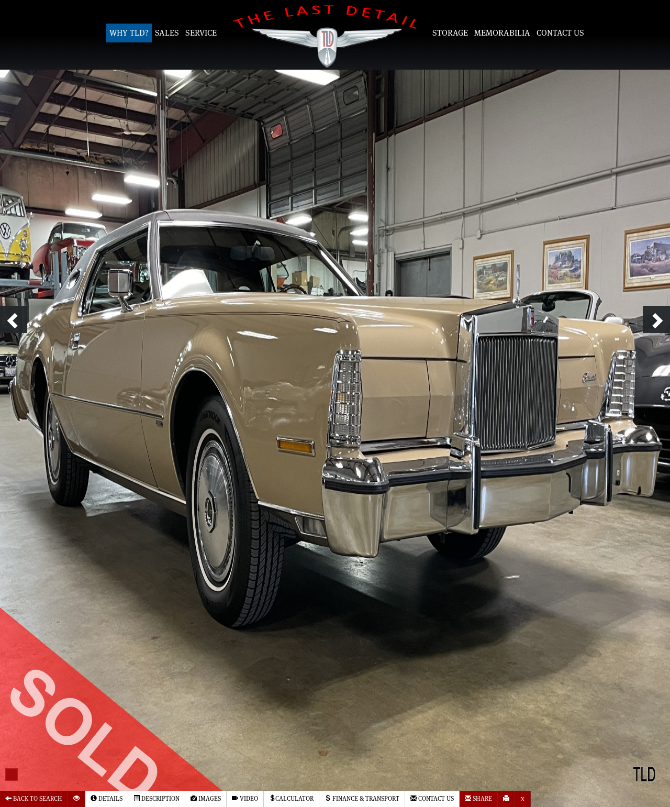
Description (156, 798)
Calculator (291, 798)
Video (245, 798)
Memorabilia (502, 33)
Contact (432, 798)
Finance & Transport (362, 798)
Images (206, 798)
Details (106, 798)
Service (201, 33)
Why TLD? (129, 33)
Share (478, 798)
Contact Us (560, 33)
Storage (450, 33)
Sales (167, 33)
